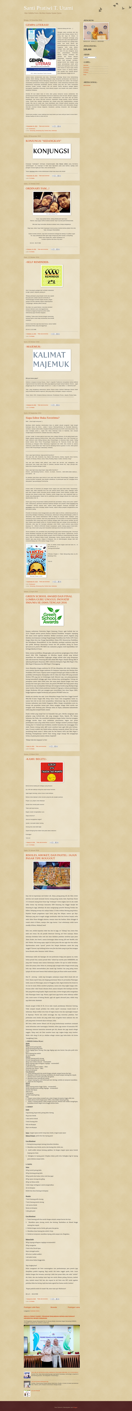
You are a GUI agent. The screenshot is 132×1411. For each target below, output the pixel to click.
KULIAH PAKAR (35, 1390)
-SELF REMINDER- (37, 261)
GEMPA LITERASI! (37, 24)
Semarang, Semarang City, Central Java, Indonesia (43, 130)
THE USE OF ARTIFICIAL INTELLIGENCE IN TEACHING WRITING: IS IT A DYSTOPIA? (54, 1372)
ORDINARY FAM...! (37, 188)
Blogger (75, 1407)
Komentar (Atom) (34, 1311)
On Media (31, 178)
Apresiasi (85, 65)
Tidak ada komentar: (44, 126)
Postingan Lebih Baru (32, 1307)
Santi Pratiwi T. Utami (48, 8)
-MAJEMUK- (33, 346)
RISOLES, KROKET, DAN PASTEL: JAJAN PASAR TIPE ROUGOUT (51, 857)
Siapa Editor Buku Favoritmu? (42, 417)
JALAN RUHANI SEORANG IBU (39, 1381)
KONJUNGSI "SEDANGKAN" (43, 140)
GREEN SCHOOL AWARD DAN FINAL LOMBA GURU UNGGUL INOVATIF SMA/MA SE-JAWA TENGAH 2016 (49, 599)
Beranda (54, 1307)
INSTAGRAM (86, 85)
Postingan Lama (74, 1307)
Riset (84, 74)
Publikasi (85, 72)
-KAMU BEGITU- (36, 758)
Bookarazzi (32, 128)
